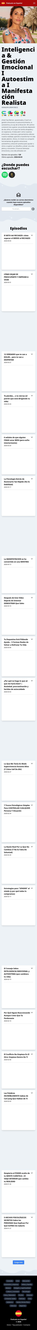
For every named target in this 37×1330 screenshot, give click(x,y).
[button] (34, 3)
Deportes (23, 1306)
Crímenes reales (10, 1299)
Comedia (10, 1281)
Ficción (21, 1295)
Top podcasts (17, 1325)
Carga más (18, 1262)
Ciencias (13, 1306)
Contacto (26, 1325)
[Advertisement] (18, 331)
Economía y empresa (11, 1284)
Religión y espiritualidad (22, 1288)
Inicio (9, 1325)
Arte (17, 1281)
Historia (29, 1295)
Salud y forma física (23, 1302)
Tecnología (26, 1291)
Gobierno (10, 1302)
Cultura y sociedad (13, 1291)
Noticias (22, 1299)
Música (8, 1288)
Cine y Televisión (9, 1295)
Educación (26, 1281)
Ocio (29, 1299)
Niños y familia (27, 1284)
